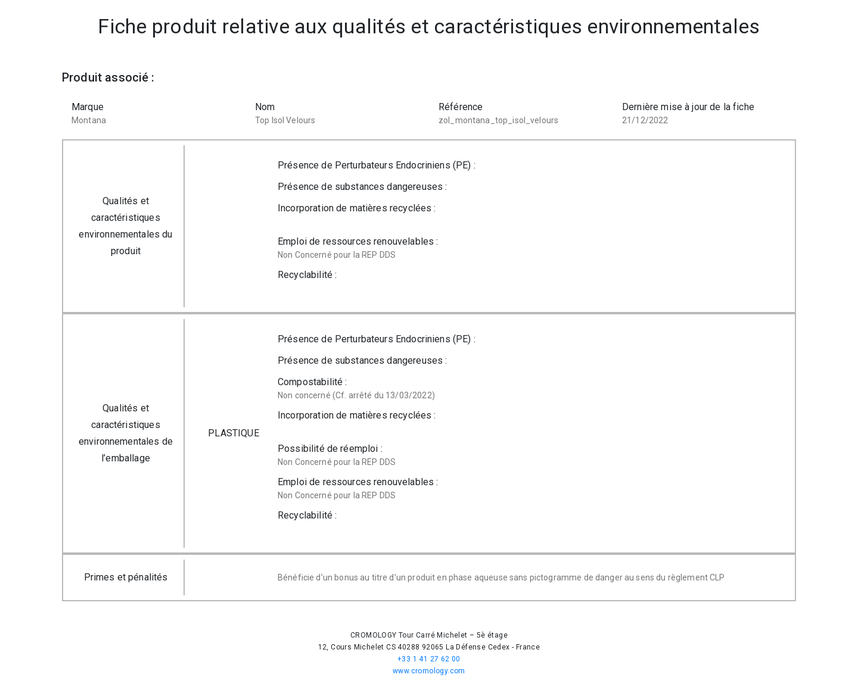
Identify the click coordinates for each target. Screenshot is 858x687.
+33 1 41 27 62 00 (429, 659)
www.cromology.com (429, 671)
